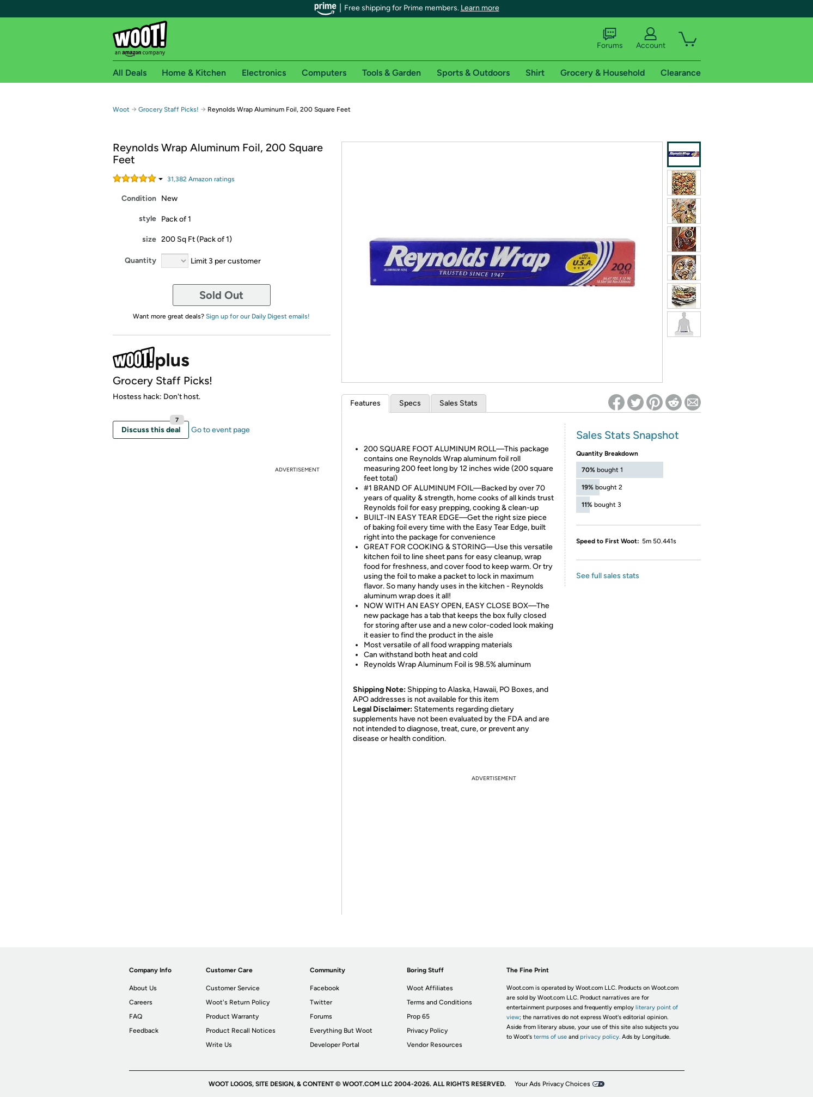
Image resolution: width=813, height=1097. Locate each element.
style (147, 218)
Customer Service (233, 988)
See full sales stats (607, 575)
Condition (138, 198)
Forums (610, 38)
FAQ (135, 1016)
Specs (410, 403)
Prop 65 (418, 1016)
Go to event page (220, 429)
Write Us (219, 1045)
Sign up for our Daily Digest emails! (258, 316)
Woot (121, 109)
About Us (143, 988)
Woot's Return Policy (238, 1002)
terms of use (550, 1036)
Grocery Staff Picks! (168, 109)
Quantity (140, 260)
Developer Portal (334, 1045)
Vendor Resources (434, 1045)
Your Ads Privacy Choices (552, 1084)
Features (365, 403)
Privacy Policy (427, 1030)
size (149, 239)
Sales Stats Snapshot (627, 435)
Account (650, 38)
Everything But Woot (341, 1030)
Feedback (143, 1030)
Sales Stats (458, 403)
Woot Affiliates (430, 988)
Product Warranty (232, 1016)
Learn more (480, 8)
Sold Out (221, 295)
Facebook (324, 988)
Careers (140, 1002)
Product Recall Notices (241, 1030)
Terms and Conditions (439, 1002)
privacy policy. (600, 1036)
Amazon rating (201, 179)
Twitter (321, 1002)
